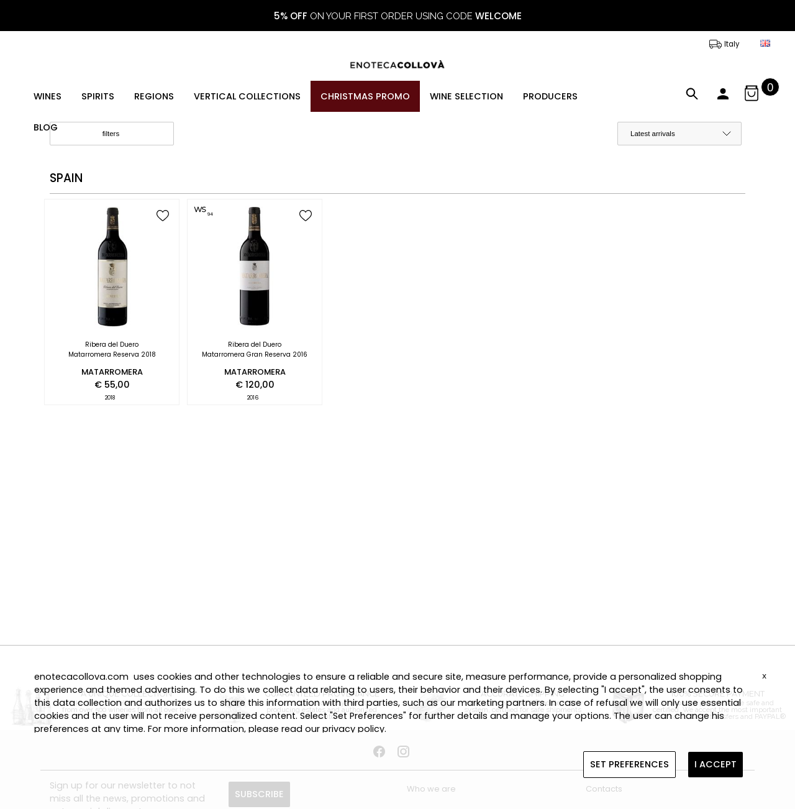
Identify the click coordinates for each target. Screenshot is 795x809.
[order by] (679, 133)
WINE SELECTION (466, 96)
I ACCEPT (715, 764)
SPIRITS (97, 96)
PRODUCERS (550, 96)
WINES (47, 96)
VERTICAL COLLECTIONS (247, 96)
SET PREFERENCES (629, 764)
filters (121, 134)
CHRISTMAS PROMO (365, 96)
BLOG (46, 127)
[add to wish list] (163, 216)
